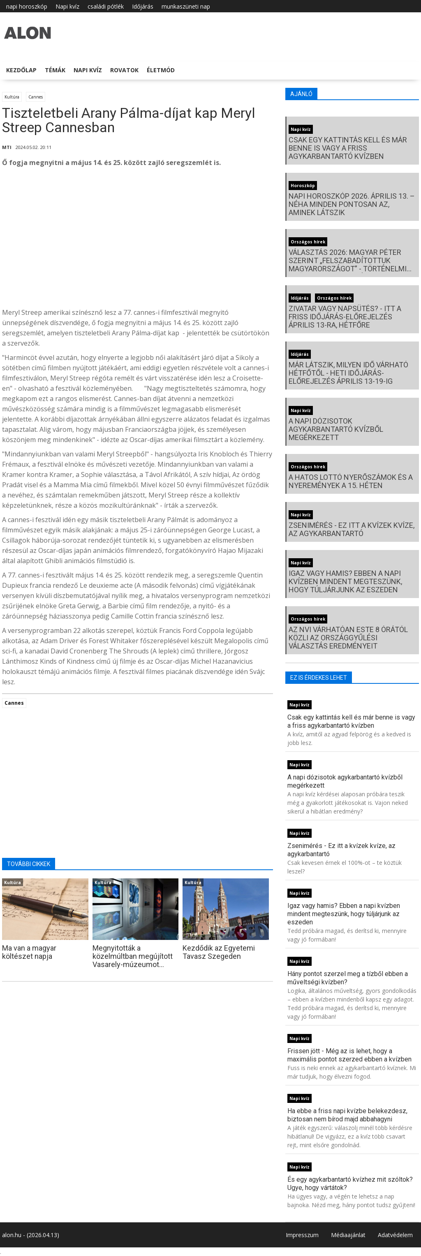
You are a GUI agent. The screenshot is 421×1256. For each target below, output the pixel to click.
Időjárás (142, 6)
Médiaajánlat (348, 1235)
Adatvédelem (395, 1235)
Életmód (161, 70)
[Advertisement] (137, 239)
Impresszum (302, 1235)
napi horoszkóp (26, 6)
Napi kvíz (67, 6)
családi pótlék (106, 6)
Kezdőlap (21, 70)
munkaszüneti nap (186, 6)
